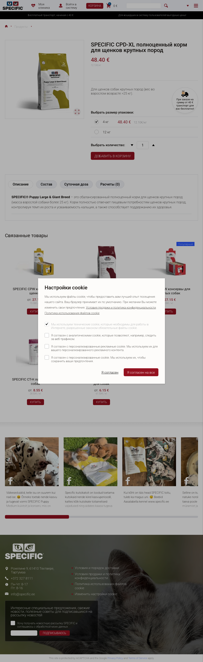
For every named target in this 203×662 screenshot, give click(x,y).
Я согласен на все (141, 372)
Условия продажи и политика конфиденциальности (121, 307)
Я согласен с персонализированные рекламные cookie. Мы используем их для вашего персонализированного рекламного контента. (104, 348)
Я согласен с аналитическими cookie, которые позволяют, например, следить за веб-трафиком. (103, 337)
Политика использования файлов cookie (72, 313)
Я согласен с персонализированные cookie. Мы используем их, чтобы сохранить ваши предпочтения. (98, 359)
